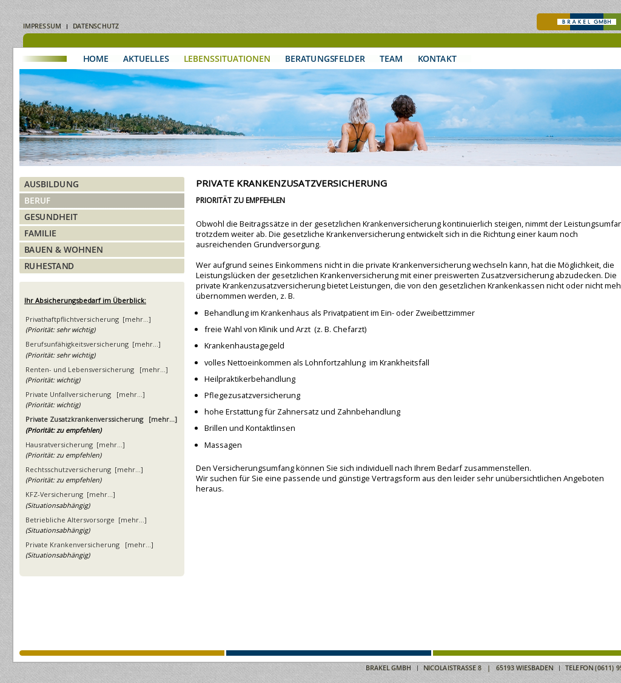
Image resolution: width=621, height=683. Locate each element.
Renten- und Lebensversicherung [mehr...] (96, 369)
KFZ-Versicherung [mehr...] (70, 494)
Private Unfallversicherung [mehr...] (85, 394)
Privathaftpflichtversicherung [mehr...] (88, 319)
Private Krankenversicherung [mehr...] (89, 544)
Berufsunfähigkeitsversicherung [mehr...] (93, 343)
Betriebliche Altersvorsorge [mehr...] (86, 519)
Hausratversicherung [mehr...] (75, 444)
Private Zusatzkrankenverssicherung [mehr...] (101, 419)
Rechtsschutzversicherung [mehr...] (84, 469)
